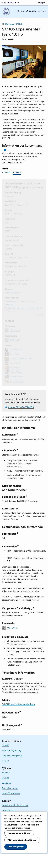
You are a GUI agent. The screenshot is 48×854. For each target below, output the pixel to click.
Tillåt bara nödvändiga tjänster (22, 840)
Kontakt (5, 761)
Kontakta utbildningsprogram (15, 805)
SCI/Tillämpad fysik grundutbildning (18, 704)
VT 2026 (6, 172)
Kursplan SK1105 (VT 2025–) (21, 407)
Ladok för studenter (11, 793)
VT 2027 (17, 172)
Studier (5, 745)
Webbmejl (6, 783)
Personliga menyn (10, 788)
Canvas (5, 778)
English (32, 11)
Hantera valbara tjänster (19, 833)
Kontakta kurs (8, 810)
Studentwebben (9, 2)
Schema (6, 772)
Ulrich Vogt (12, 628)
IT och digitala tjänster (12, 755)
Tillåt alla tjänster (16, 846)
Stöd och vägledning (11, 750)
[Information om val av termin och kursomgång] (5, 150)
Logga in (42, 2)
